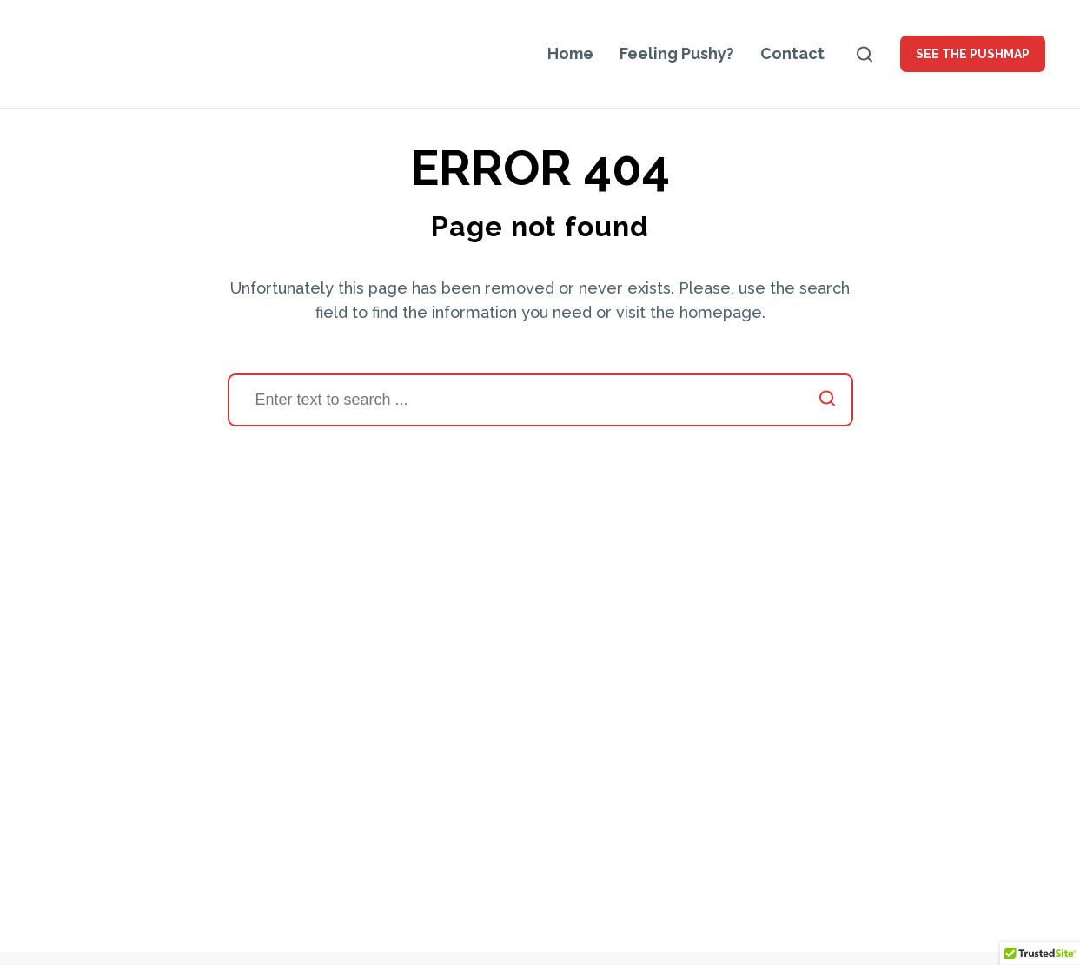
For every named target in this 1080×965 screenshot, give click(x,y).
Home (570, 53)
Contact (792, 53)
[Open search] (864, 54)
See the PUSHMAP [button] (973, 54)
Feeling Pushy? (677, 53)
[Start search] (827, 400)
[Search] (540, 399)
